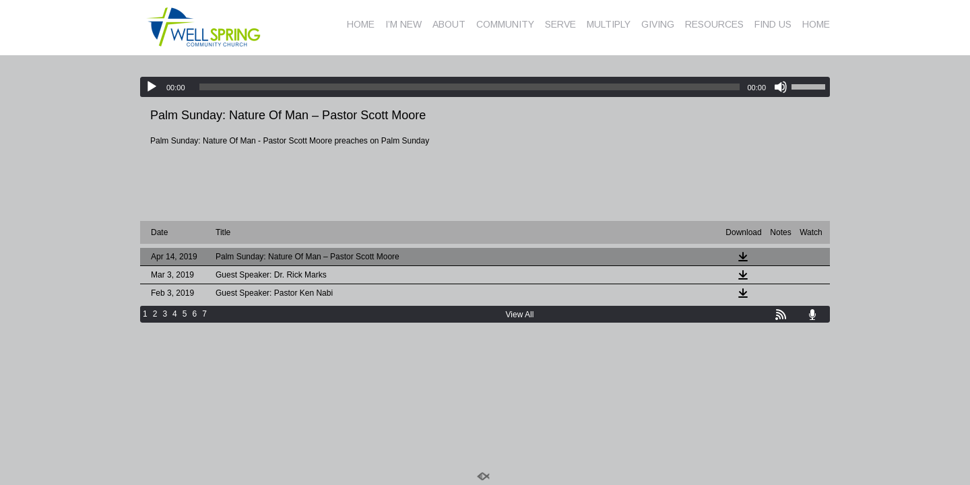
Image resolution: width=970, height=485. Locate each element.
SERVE (560, 24)
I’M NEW (403, 24)
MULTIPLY (608, 24)
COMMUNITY (505, 24)
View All (520, 314)
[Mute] (780, 87)
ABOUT (448, 24)
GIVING (657, 24)
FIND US (772, 24)
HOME (361, 24)
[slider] (469, 87)
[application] (485, 87)
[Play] (151, 87)
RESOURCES (714, 24)
